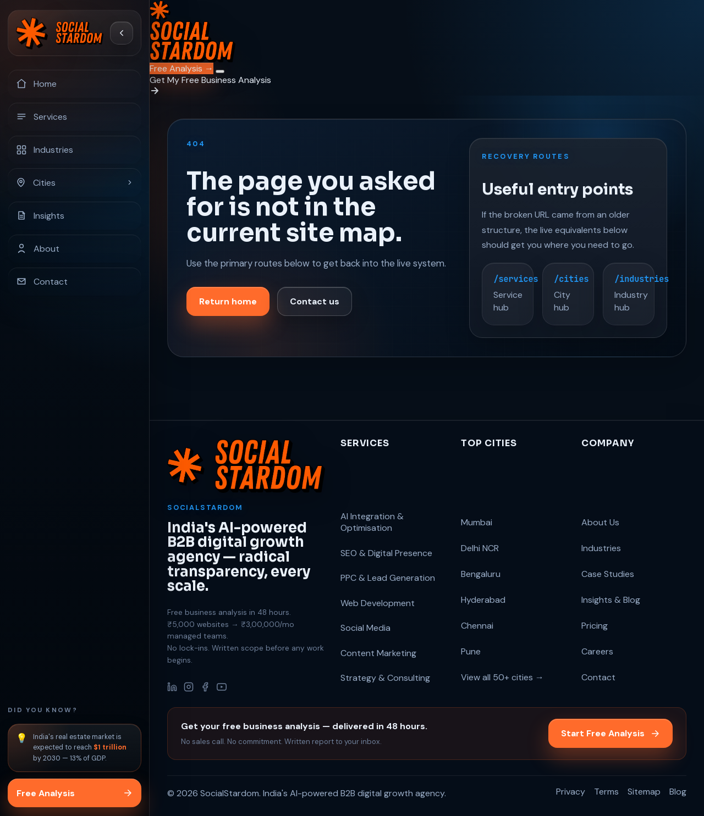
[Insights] (74, 215)
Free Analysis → (181, 68)
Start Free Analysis (610, 733)
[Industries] (74, 149)
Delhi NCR (480, 548)
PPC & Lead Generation (387, 578)
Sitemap (644, 791)
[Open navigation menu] (220, 71)
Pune (471, 651)
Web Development (377, 603)
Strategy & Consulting (385, 678)
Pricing (594, 625)
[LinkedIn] (172, 687)
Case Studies (607, 574)
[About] (74, 248)
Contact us (314, 303)
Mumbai (476, 522)
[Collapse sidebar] (121, 33)
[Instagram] (189, 687)
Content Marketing (378, 653)
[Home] (74, 83)
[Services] (74, 116)
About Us (600, 522)
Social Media (365, 628)
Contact (598, 677)
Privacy (570, 791)
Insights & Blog (610, 600)
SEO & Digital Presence (386, 553)
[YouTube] (222, 687)
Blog (677, 791)
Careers (597, 651)
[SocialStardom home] (59, 33)
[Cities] (74, 182)
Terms (606, 791)
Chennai (477, 625)
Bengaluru (481, 574)
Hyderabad (483, 600)
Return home (228, 303)
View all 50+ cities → (502, 677)
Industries (601, 548)
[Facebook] (205, 687)
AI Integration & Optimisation (372, 522)
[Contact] (74, 281)
